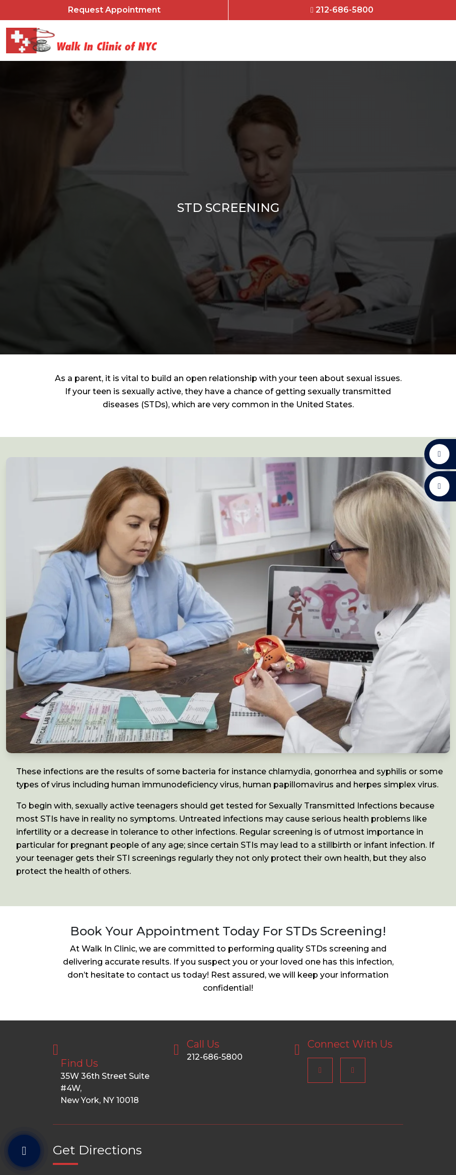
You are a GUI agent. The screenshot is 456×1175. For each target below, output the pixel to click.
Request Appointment (114, 10)
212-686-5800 (342, 10)
